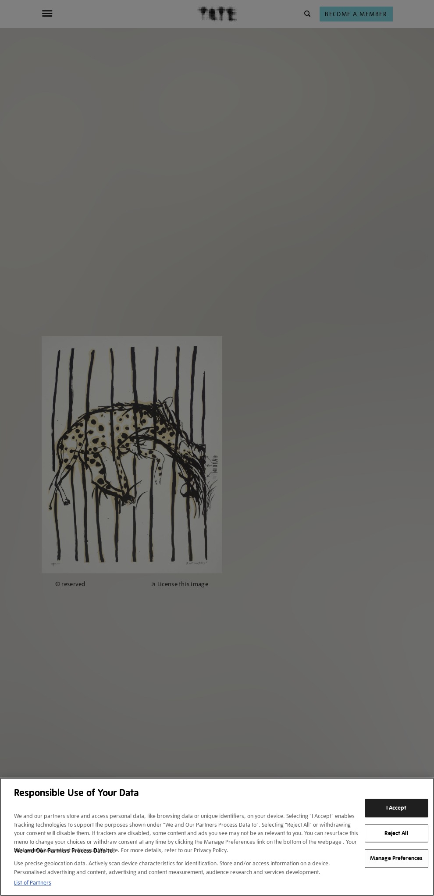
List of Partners (32, 882)
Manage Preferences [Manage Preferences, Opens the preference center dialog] (396, 858)
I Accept (396, 808)
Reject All (396, 833)
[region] (217, 837)
